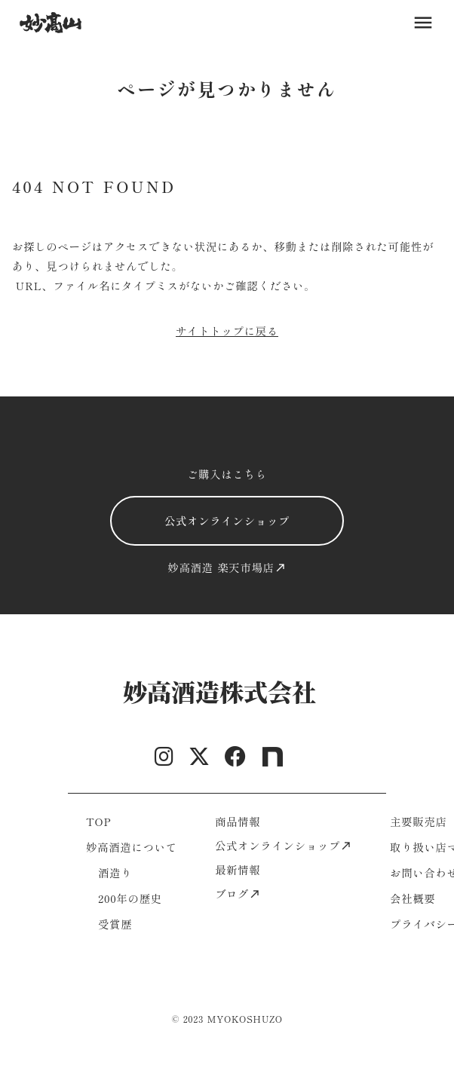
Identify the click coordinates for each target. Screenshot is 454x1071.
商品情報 (237, 821)
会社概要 (412, 898)
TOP (98, 821)
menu (423, 22)
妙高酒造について (131, 847)
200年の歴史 (130, 898)
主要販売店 (418, 821)
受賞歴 (115, 924)
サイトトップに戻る (227, 330)
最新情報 (237, 869)
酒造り (115, 872)
